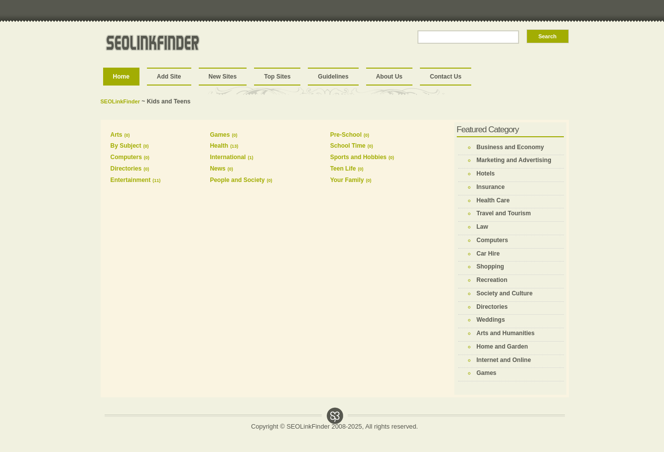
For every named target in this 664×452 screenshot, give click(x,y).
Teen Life (343, 168)
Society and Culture (505, 293)
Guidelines (333, 76)
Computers (126, 157)
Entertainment (131, 180)
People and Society (237, 180)
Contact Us (445, 76)
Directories (126, 168)
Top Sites (277, 76)
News (217, 168)
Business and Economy (510, 147)
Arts (117, 134)
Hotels (486, 173)
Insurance (491, 186)
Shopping (490, 266)
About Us (389, 76)
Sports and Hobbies (358, 157)
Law (482, 226)
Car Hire (488, 253)
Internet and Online (504, 360)
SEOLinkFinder (120, 101)
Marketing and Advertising (514, 160)
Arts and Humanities (506, 333)
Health (219, 145)
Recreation (492, 279)
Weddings (491, 319)
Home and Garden (502, 346)
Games (220, 134)
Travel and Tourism (504, 213)
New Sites (223, 76)
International (228, 157)
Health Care (493, 200)
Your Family (347, 180)
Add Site (169, 76)
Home (121, 76)
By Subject (126, 145)
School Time (348, 145)
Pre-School (346, 134)
